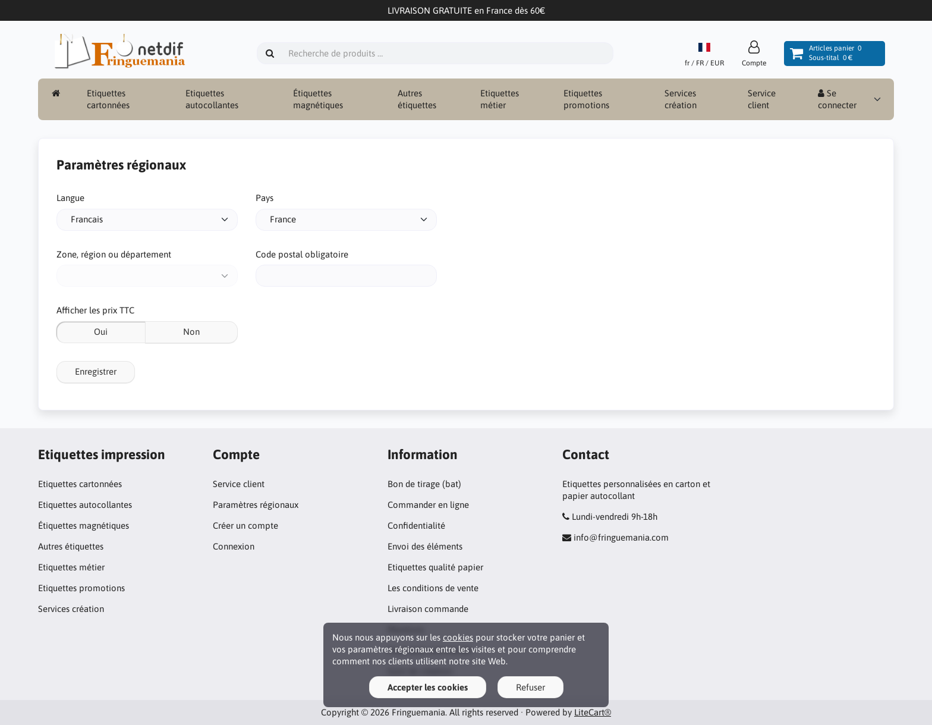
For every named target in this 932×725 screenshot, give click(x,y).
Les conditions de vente (433, 588)
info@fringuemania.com (621, 537)
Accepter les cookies (428, 687)
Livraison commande (428, 609)
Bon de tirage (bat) (424, 484)
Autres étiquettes (417, 99)
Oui (101, 332)
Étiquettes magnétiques (318, 99)
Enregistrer (95, 371)
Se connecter (837, 99)
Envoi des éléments (425, 546)
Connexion (233, 546)
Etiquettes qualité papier (435, 567)
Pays (264, 198)
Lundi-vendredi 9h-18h (614, 516)
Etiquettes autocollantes (211, 99)
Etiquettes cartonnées (108, 99)
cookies (458, 637)
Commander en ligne (428, 505)
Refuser (530, 687)
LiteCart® (592, 712)
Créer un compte (245, 525)
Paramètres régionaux (255, 505)
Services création (681, 99)
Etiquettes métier (499, 99)
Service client (762, 99)
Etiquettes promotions (586, 99)
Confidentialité (416, 525)
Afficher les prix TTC (95, 310)
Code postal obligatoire (302, 254)
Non (191, 332)
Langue (70, 198)
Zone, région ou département (113, 254)
